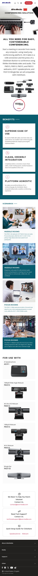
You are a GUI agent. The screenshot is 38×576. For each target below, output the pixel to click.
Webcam (25, 534)
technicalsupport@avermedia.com (19, 519)
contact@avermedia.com (19, 504)
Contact (28, 3)
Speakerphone (15, 534)
